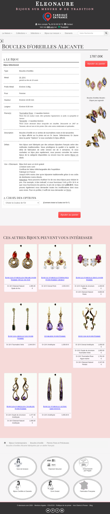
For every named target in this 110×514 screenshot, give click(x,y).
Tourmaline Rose (26, 113)
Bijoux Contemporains (18, 443)
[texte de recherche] (91, 33)
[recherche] (106, 33)
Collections (21, 33)
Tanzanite (23, 121)
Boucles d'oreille (36, 443)
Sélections (36, 33)
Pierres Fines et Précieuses (57, 443)
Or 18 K (22, 78)
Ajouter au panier (96, 63)
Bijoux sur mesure (53, 33)
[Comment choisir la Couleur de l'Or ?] (56, 203)
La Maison (7, 33)
